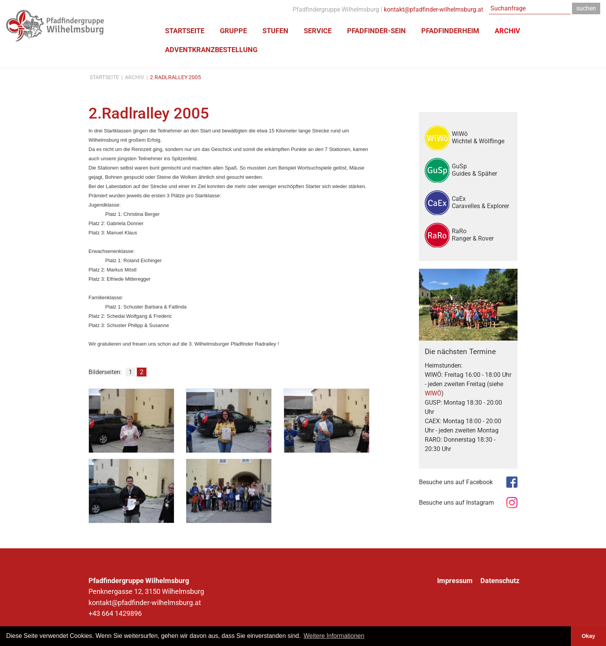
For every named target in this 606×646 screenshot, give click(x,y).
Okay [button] (588, 636)
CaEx (482, 202)
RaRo (482, 234)
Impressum (455, 581)
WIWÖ (433, 393)
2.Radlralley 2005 (175, 77)
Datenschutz (499, 581)
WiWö (482, 137)
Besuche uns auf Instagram (456, 502)
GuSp (482, 170)
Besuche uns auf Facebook (456, 482)
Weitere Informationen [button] (334, 635)
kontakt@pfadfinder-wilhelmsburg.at (433, 9)
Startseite (104, 77)
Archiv (134, 77)
